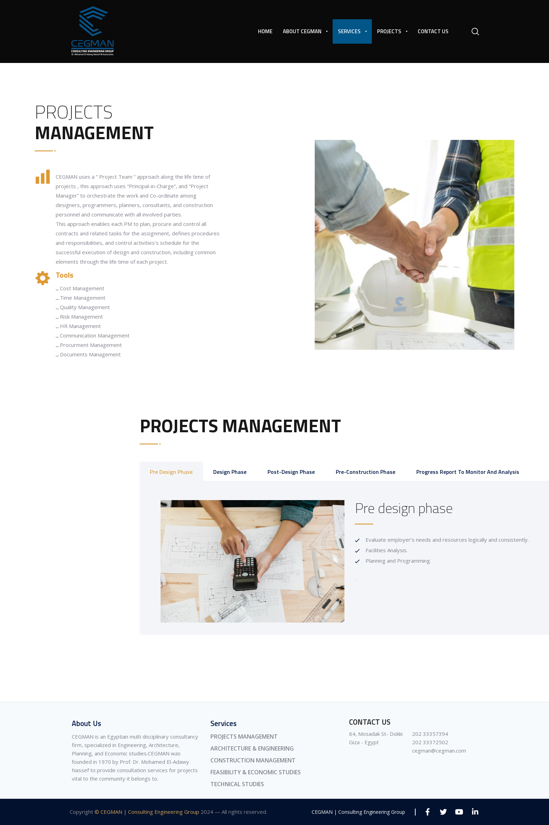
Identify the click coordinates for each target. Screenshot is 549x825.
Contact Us (433, 31)
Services (349, 31)
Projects (389, 31)
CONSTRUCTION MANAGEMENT (253, 760)
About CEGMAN (302, 31)
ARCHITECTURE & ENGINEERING (252, 748)
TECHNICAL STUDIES (237, 784)
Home (265, 31)
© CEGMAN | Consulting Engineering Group (147, 811)
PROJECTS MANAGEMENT (244, 736)
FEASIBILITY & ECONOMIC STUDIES (255, 772)
